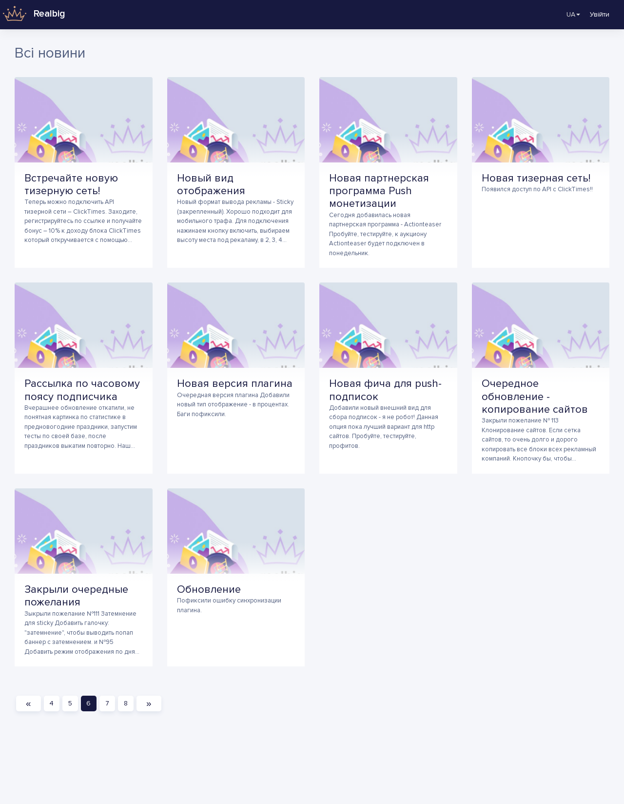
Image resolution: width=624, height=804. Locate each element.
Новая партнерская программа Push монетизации (379, 191)
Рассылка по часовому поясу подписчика (82, 390)
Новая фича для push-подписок (385, 390)
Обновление (209, 589)
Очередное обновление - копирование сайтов (535, 396)
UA (567, 14)
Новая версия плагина (234, 383)
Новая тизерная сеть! (536, 178)
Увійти (599, 14)
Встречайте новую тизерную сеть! (71, 185)
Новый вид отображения (211, 185)
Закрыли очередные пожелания (76, 596)
